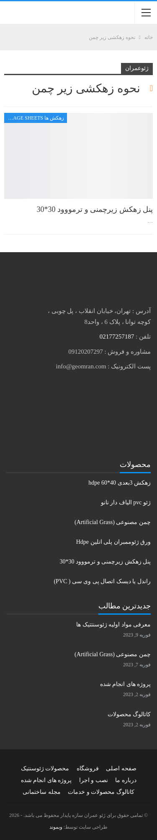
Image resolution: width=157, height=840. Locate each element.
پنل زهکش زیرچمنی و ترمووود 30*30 (95, 209)
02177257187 (117, 336)
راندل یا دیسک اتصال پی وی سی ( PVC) (102, 581)
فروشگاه (88, 768)
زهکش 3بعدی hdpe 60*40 (119, 483)
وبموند (55, 827)
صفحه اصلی (121, 768)
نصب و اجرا (93, 780)
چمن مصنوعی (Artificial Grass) (113, 522)
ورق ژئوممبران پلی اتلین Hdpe (113, 542)
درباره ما (125, 780)
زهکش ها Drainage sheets (34, 118)
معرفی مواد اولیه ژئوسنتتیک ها (113, 624)
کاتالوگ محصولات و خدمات (101, 792)
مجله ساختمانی (42, 792)
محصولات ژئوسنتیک (45, 768)
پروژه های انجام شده (125, 684)
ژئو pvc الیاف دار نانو (126, 502)
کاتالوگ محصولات (129, 714)
